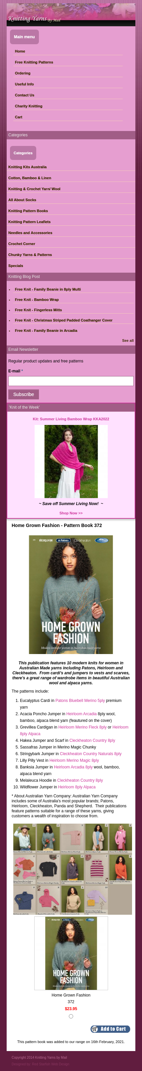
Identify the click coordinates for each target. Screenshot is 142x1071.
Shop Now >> (71, 513)
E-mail (15, 371)
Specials (15, 266)
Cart (18, 117)
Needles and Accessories (30, 233)
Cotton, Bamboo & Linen (29, 178)
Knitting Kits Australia (27, 167)
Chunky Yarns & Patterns (30, 255)
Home (20, 51)
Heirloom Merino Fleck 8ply (82, 727)
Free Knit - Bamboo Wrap (37, 300)
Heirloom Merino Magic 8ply (74, 760)
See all (128, 340)
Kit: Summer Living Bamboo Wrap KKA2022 (71, 419)
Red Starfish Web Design (50, 1064)
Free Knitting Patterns (34, 62)
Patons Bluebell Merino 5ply (80, 700)
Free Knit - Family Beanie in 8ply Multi (48, 289)
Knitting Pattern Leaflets (29, 222)
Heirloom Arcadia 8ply (73, 767)
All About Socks (22, 200)
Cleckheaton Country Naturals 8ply (90, 753)
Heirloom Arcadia (81, 714)
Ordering (22, 73)
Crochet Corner (21, 244)
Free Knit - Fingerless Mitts (38, 310)
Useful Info (24, 84)
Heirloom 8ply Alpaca (77, 787)
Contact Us (24, 95)
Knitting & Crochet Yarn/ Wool (34, 189)
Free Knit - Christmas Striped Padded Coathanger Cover (63, 320)
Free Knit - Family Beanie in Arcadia (46, 331)
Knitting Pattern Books (28, 211)
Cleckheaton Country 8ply (92, 740)
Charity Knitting (29, 106)
